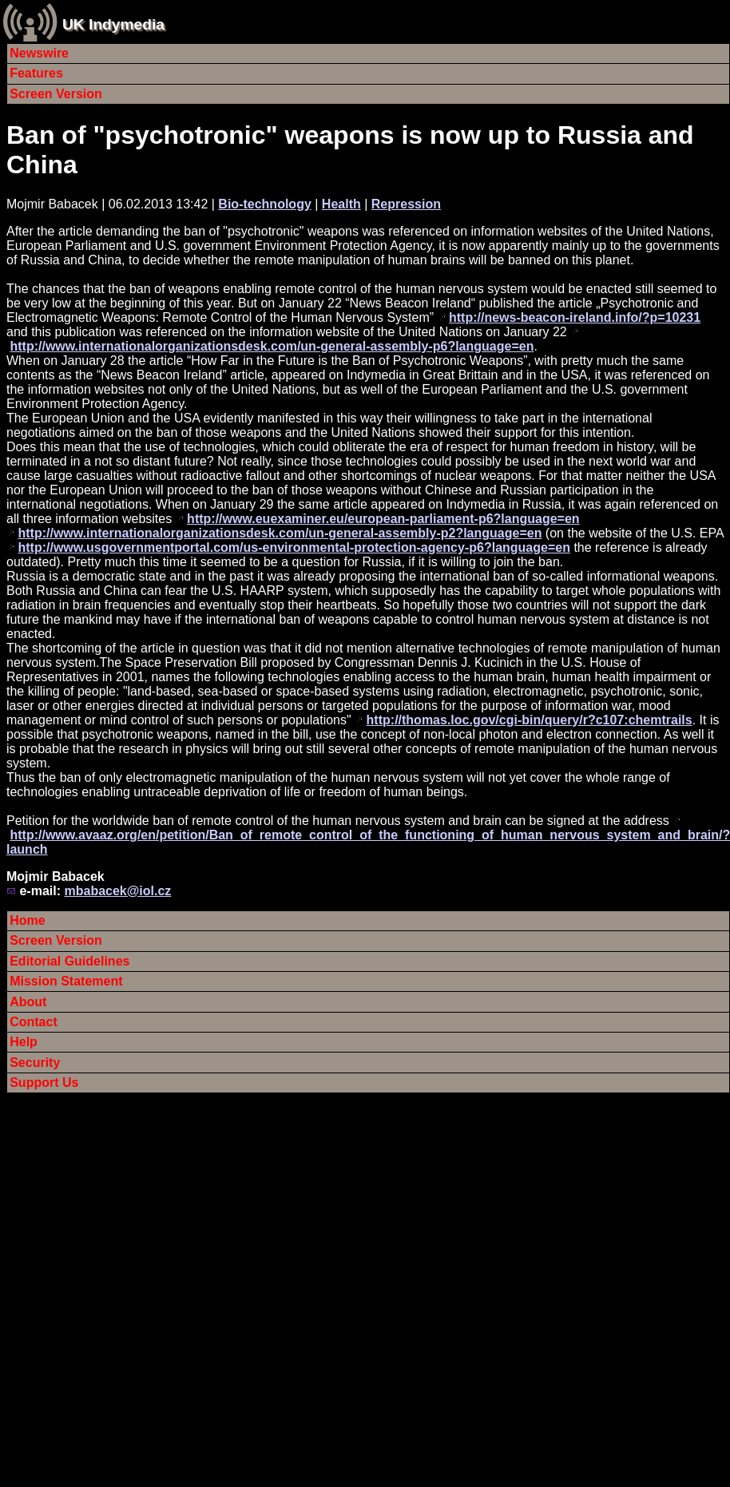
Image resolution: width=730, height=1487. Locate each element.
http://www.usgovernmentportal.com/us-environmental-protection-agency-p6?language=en (293, 547)
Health (341, 204)
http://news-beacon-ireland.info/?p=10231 (574, 317)
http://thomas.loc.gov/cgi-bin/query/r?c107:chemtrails (529, 720)
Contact (34, 1022)
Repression (406, 204)
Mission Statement (66, 981)
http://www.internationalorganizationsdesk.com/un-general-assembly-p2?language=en (280, 533)
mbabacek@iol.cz (117, 891)
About (28, 1002)
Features (36, 73)
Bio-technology (264, 204)
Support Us (44, 1082)
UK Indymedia (113, 24)
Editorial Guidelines (69, 961)
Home (27, 920)
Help (24, 1042)
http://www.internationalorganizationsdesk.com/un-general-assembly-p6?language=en (272, 346)
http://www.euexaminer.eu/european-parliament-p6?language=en (383, 518)
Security (35, 1062)
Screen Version (56, 94)
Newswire (39, 53)
